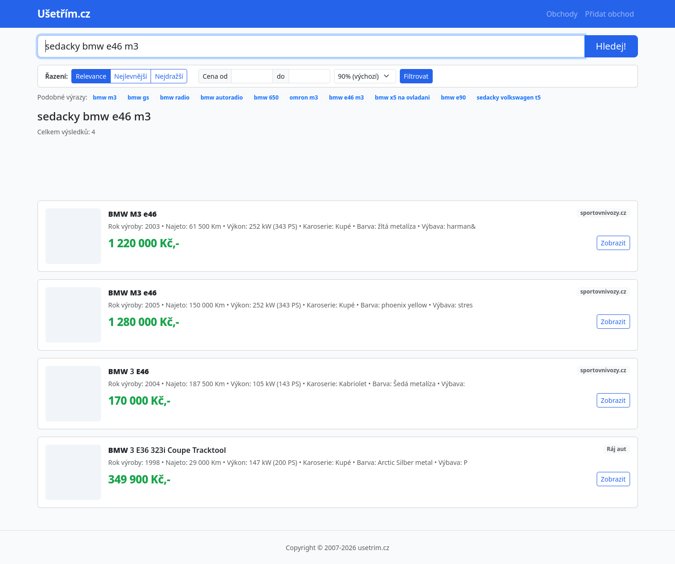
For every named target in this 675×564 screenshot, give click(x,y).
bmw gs (138, 97)
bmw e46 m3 (346, 97)
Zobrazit (613, 242)
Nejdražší (169, 76)
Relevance (91, 76)
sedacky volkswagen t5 (509, 97)
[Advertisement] (337, 165)
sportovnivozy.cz (603, 213)
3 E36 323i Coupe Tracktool (167, 450)
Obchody (562, 14)
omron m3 (304, 97)
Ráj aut (616, 449)
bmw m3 (104, 97)
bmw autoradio (222, 97)
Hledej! (611, 46)
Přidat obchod (609, 14)
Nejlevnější (130, 76)
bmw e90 (453, 97)
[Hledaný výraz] (311, 46)
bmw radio (174, 97)
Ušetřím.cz (64, 13)
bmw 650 (266, 97)
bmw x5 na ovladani (402, 97)
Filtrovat (416, 76)
